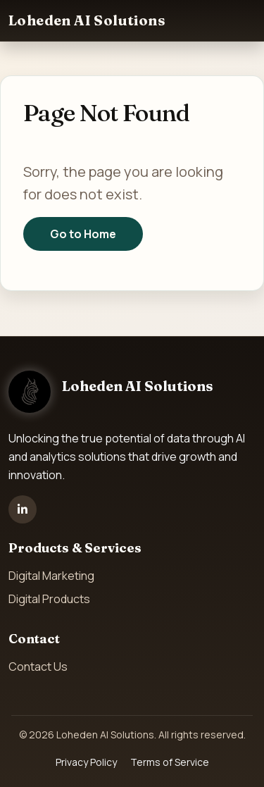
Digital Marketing (51, 575)
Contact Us (38, 666)
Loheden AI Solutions (86, 20)
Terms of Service (169, 762)
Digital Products (49, 599)
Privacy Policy (86, 762)
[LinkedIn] (22, 509)
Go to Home (83, 234)
